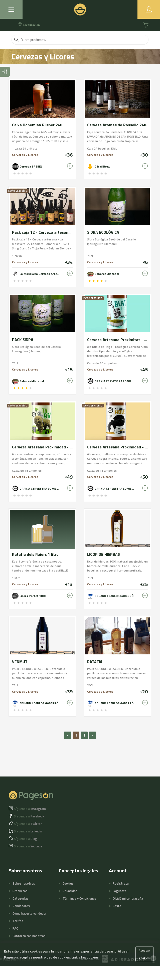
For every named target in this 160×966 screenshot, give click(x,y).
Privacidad (70, 890)
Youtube (28, 846)
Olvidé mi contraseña (128, 898)
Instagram (30, 808)
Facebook (29, 816)
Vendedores (21, 905)
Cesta (117, 905)
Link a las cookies (85, 957)
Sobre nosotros (24, 883)
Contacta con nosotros (29, 935)
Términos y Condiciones (79, 898)
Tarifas (18, 920)
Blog (25, 838)
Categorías (21, 898)
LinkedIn (28, 831)
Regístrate (121, 883)
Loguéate (119, 890)
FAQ (16, 928)
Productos (20, 890)
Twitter (28, 823)
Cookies (68, 883)
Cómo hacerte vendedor (30, 913)
